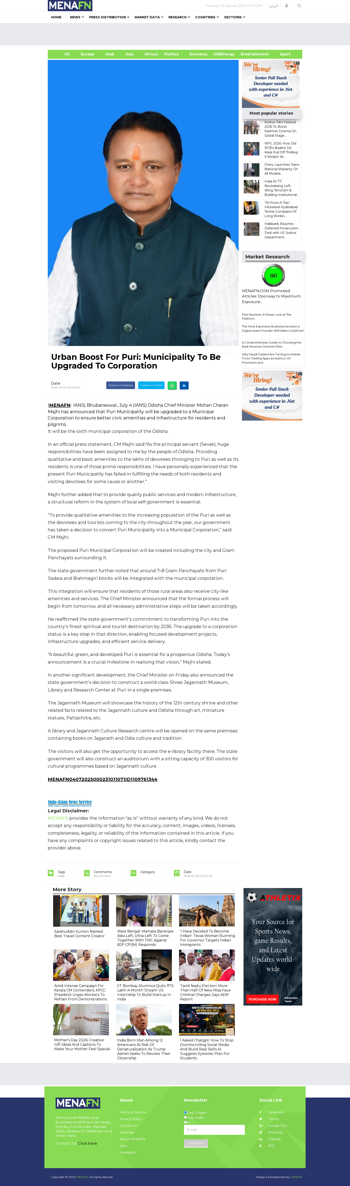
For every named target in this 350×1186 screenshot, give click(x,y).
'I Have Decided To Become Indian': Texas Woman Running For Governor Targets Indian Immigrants (207, 938)
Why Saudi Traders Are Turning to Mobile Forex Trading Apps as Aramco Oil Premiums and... (271, 358)
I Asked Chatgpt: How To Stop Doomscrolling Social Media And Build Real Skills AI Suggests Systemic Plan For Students (206, 1049)
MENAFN (60, 405)
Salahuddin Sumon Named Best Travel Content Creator (79, 933)
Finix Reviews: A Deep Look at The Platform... (266, 317)
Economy (198, 54)
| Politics (170, 54)
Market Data (147, 17)
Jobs (123, 1146)
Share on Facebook (120, 385)
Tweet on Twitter (151, 385)
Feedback (127, 1152)
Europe (87, 54)
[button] (286, 5)
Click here (87, 1143)
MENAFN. (83, 1177)
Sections (233, 17)
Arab (110, 54)
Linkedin (270, 1139)
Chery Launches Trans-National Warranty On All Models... (282, 169)
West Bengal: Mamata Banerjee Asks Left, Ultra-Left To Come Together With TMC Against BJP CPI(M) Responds (145, 938)
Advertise (127, 1132)
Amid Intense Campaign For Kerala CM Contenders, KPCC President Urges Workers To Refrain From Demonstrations (80, 992)
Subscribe (196, 1143)
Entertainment (248, 54)
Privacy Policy (131, 1119)
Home (56, 17)
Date (55, 383)
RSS (267, 1146)
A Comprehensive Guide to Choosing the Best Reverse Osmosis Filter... (271, 344)
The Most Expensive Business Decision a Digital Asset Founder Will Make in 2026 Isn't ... (273, 330)
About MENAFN (132, 1139)
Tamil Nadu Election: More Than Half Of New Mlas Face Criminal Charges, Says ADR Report (205, 992)
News (75, 17)
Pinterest (271, 1132)
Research (178, 17)
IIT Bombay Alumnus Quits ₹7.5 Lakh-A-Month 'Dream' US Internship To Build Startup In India (145, 992)
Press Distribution (107, 17)
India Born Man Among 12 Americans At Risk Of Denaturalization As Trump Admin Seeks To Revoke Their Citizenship (143, 1049)
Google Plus (273, 1126)
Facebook (271, 1112)
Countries (205, 17)
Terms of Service (133, 1112)
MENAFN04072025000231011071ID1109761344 (102, 779)
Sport (282, 54)
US (61, 54)
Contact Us (128, 1126)
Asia (129, 54)
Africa (149, 54)
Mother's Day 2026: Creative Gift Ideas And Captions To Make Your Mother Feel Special (82, 1044)
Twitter (269, 1119)
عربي (273, 5)
